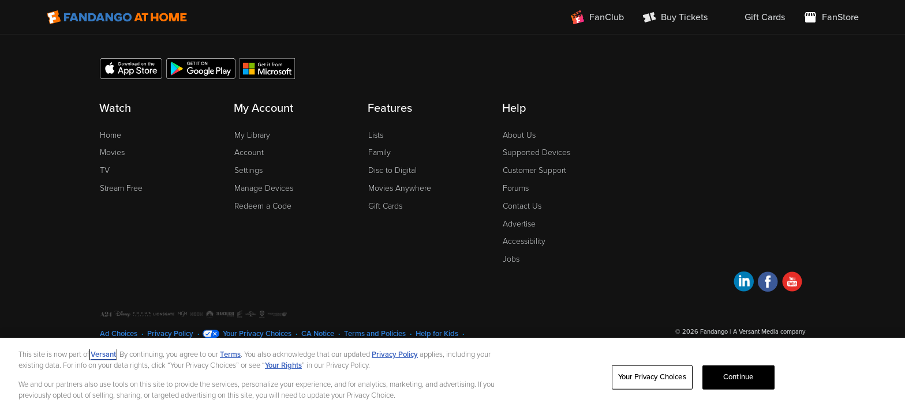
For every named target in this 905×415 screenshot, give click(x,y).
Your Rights (283, 365)
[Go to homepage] (117, 17)
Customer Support (534, 170)
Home (110, 135)
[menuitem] (756, 17)
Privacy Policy (170, 333)
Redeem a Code (262, 206)
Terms (230, 354)
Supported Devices (536, 152)
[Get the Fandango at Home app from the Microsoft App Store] (267, 68)
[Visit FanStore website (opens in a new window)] (831, 17)
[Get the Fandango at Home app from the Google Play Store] (201, 68)
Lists (375, 135)
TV (105, 170)
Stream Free (121, 188)
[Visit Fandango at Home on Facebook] (768, 283)
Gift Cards (385, 206)
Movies (112, 152)
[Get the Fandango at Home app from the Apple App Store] (131, 68)
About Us (519, 135)
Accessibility (524, 241)
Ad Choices (118, 333)
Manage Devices (263, 188)
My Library (252, 135)
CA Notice (317, 333)
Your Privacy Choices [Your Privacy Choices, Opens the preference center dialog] (652, 377)
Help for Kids (437, 333)
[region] (452, 376)
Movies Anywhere (399, 188)
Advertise (519, 224)
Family (379, 152)
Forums (516, 188)
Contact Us (522, 206)
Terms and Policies (375, 333)
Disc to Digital (392, 170)
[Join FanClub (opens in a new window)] (597, 17)
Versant (103, 354)
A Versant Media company (769, 331)
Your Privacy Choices (257, 333)
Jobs (511, 259)
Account (249, 152)
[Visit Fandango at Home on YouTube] (792, 283)
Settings (248, 170)
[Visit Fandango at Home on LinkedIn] (743, 283)
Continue (738, 377)
